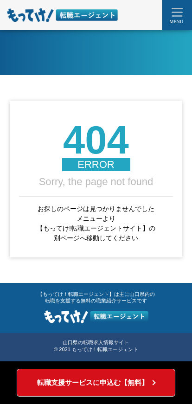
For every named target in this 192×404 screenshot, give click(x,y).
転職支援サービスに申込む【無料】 (92, 382)
